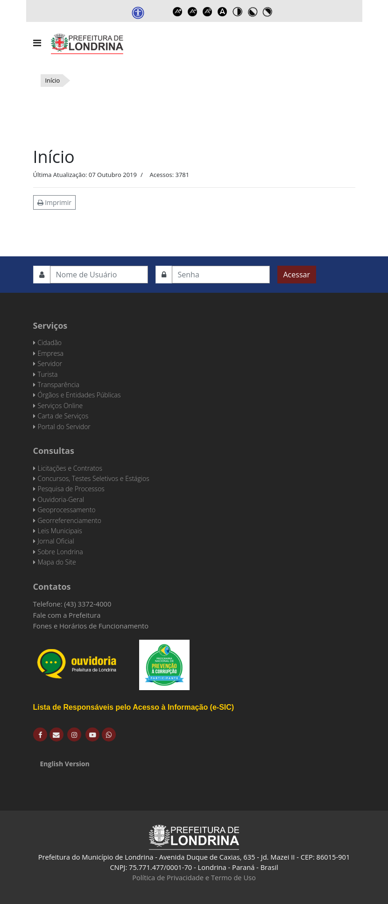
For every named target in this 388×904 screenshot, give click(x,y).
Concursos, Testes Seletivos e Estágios (93, 478)
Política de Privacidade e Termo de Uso (194, 877)
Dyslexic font (222, 11)
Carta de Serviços (63, 415)
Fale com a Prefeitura (67, 615)
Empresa (51, 353)
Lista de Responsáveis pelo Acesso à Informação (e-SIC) (133, 707)
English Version (65, 763)
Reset (207, 11)
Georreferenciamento (69, 520)
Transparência (58, 384)
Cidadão (50, 342)
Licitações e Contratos (70, 468)
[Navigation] (37, 43)
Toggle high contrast (237, 11)
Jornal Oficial (56, 541)
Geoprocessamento (67, 509)
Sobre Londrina (60, 551)
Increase (177, 11)
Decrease (192, 11)
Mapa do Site (57, 562)
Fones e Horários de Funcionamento (91, 625)
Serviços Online (60, 405)
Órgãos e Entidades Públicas (79, 394)
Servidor (50, 363)
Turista (48, 374)
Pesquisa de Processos (71, 488)
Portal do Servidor (64, 426)
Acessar (296, 274)
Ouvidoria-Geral (61, 499)
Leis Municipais (60, 530)
